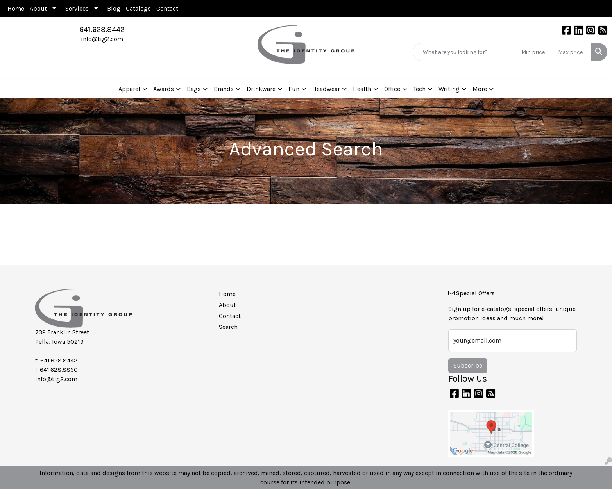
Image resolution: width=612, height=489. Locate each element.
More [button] (479, 89)
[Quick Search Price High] (572, 52)
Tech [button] (419, 89)
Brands (224, 89)
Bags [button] (194, 89)
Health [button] (362, 89)
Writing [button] (449, 89)
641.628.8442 (102, 29)
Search (228, 326)
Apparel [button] (129, 89)
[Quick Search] (465, 52)
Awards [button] (163, 89)
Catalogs (138, 8)
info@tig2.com (102, 39)
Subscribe (467, 365)
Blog (113, 8)
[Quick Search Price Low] (535, 52)
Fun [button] (293, 89)
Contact (167, 8)
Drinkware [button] (261, 89)
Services (77, 8)
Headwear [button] (326, 89)
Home (15, 8)
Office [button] (392, 89)
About (38, 8)
